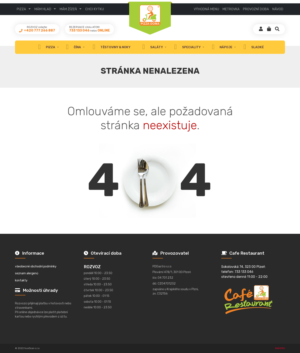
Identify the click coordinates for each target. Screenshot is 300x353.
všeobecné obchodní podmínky (35, 266)
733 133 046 (79, 30)
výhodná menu (206, 9)
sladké (252, 47)
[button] (269, 29)
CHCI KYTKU (94, 9)
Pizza (45, 47)
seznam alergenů (26, 273)
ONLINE (104, 30)
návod (277, 9)
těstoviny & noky (110, 47)
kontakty (21, 280)
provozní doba (256, 9)
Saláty (151, 47)
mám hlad (42, 9)
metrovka (231, 9)
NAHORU (280, 348)
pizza (21, 9)
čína (72, 47)
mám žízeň (68, 9)
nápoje (221, 47)
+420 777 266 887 (39, 30)
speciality (186, 47)
